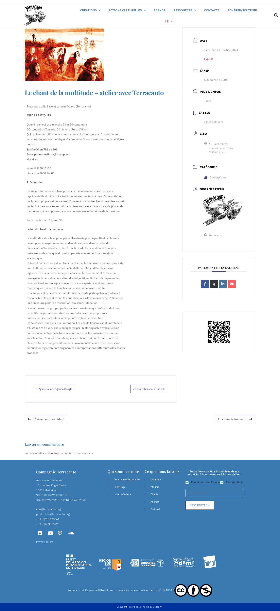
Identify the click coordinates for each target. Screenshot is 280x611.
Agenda (159, 10)
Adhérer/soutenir (242, 10)
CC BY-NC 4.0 (166, 590)
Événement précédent (45, 419)
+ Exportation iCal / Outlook (143, 389)
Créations (90, 10)
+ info (207, 101)
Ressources (184, 10)
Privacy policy (44, 542)
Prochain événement (236, 419)
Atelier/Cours (215, 177)
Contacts (211, 10)
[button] (276, 15)
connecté (51, 453)
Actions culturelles (127, 10)
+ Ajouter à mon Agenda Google (61, 389)
